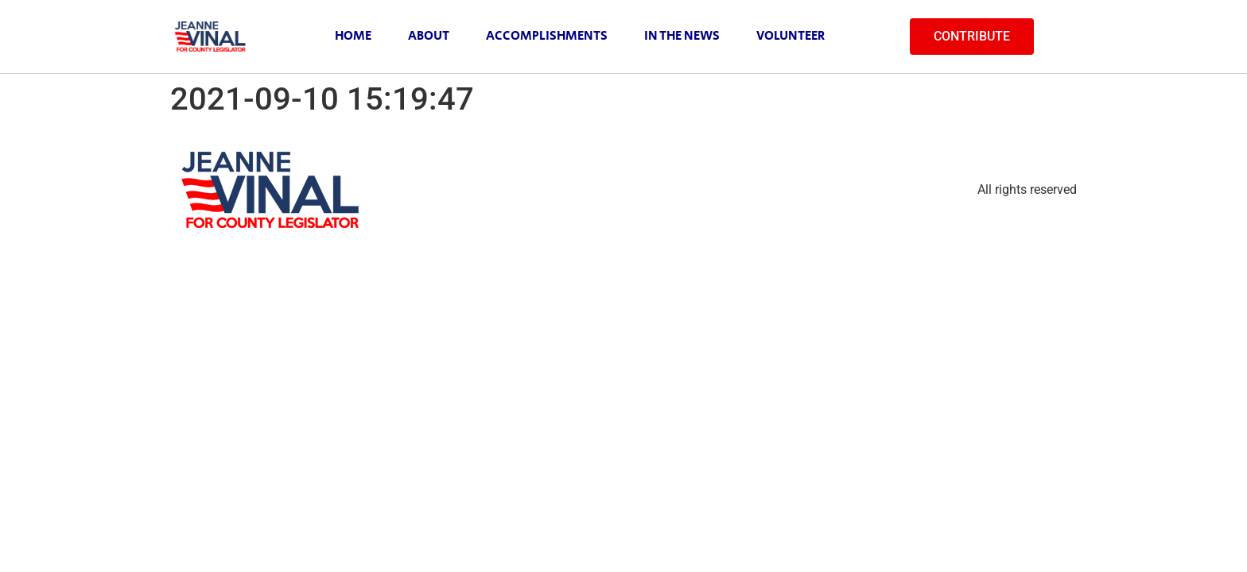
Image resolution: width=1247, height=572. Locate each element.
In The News (682, 36)
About (428, 36)
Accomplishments (547, 36)
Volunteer (790, 36)
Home (353, 36)
